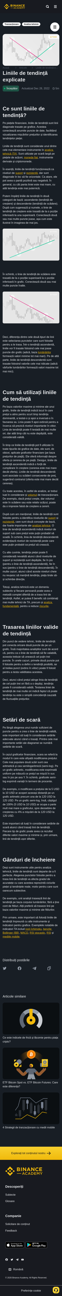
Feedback (11, 1230)
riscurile (43, 606)
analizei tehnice (41, 525)
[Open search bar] (46, 7)
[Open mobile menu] (55, 7)
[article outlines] (54, 26)
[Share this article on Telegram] (34, 968)
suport (19, 173)
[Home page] (14, 6)
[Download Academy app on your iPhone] (14, 1245)
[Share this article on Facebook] (19, 968)
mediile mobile (11, 936)
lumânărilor (44, 352)
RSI (49, 932)
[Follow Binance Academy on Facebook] (6, 1259)
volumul (32, 494)
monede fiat (31, 157)
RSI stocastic (37, 932)
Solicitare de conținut (17, 1224)
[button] (55, 7)
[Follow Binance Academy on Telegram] (17, 1259)
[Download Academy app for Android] (36, 1245)
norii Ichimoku (33, 929)
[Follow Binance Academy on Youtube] (22, 1260)
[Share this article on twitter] (5, 968)
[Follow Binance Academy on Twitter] (12, 1260)
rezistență (8, 521)
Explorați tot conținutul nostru (31, 1153)
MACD (24, 932)
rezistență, (32, 173)
